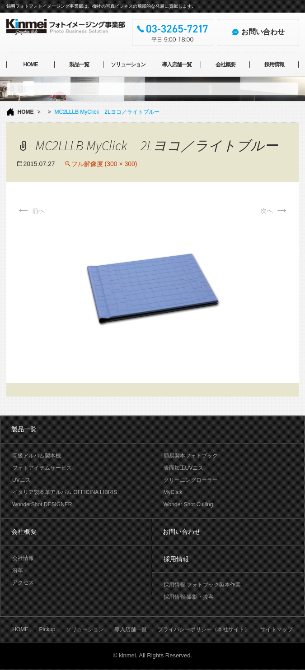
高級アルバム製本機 (36, 456)
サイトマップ (276, 629)
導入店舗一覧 (177, 64)
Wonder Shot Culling (188, 504)
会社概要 (225, 64)
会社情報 (23, 558)
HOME (30, 64)
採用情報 (274, 64)
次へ (274, 210)
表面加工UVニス (184, 468)
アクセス (23, 582)
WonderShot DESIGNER (42, 504)
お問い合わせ (182, 531)
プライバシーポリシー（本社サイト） (204, 629)
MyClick (173, 492)
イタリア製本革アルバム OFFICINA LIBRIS (64, 492)
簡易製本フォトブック (191, 456)
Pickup (47, 629)
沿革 (17, 570)
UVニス (21, 480)
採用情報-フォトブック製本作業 (202, 585)
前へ (30, 210)
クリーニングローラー (191, 480)
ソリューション (128, 64)
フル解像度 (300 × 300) (104, 163)
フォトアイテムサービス (42, 468)
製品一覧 (79, 64)
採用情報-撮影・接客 (189, 597)
